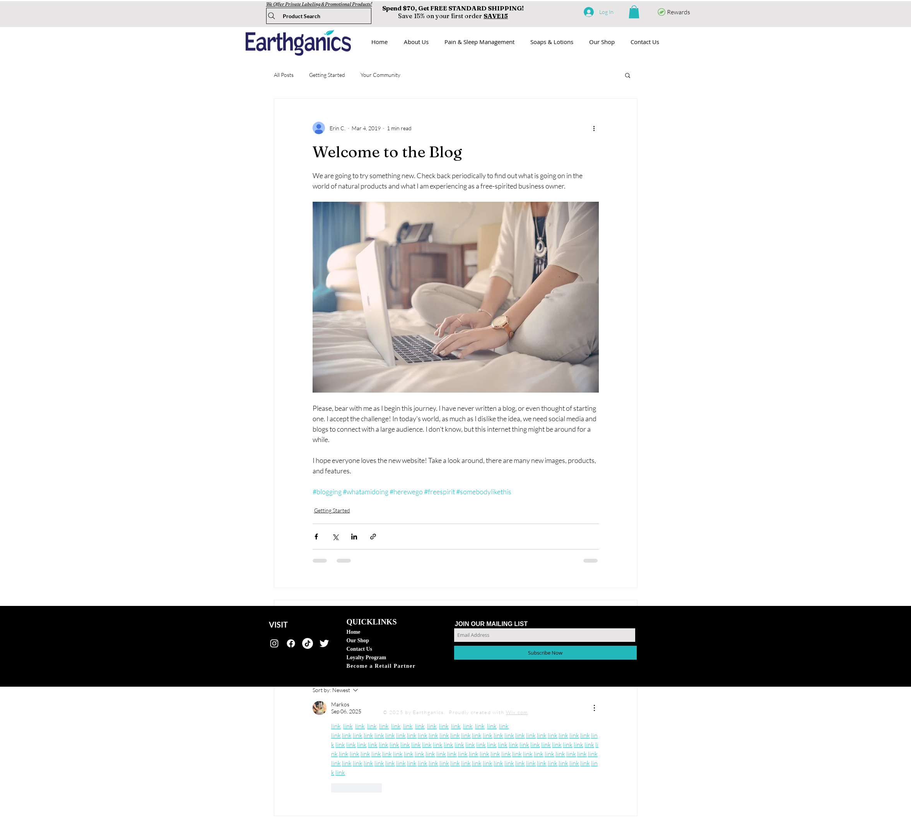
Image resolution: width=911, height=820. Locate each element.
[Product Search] (318, 16)
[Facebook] (290, 643)
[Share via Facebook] (316, 536)
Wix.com (517, 712)
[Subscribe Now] (545, 653)
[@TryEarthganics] (324, 643)
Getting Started (327, 74)
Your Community (380, 74)
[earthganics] (274, 643)
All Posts (284, 74)
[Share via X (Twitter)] (335, 536)
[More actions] (594, 128)
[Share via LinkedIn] (354, 536)
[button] (634, 11)
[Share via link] (373, 536)
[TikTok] (307, 643)
